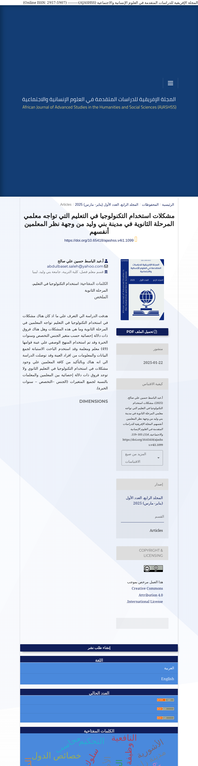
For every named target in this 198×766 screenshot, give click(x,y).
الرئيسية (168, 204)
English (167, 678)
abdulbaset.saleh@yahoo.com (75, 266)
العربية (169, 667)
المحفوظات (150, 204)
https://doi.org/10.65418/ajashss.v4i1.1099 (99, 240)
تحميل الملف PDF (140, 332)
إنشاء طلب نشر (99, 648)
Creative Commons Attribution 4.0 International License (145, 595)
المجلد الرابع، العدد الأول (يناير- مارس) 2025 (106, 204)
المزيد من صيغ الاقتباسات (135, 457)
